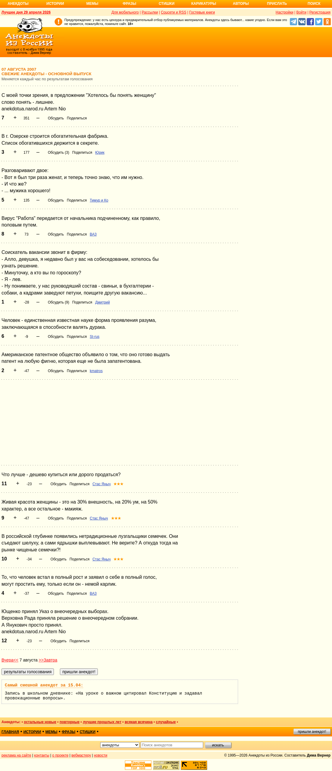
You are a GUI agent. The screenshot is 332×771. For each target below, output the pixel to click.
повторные (69, 722)
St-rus (94, 337)
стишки (87, 732)
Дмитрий (102, 302)
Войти (301, 12)
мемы (51, 732)
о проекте (60, 755)
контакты (41, 755)
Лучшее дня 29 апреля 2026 (26, 12)
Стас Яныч (101, 484)
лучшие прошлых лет (102, 722)
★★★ (118, 484)
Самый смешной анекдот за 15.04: (44, 685)
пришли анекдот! (312, 731)
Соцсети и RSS (173, 12)
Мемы (92, 4)
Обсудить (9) (58, 302)
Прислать (277, 4)
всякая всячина (139, 722)
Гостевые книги (202, 12)
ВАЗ (93, 234)
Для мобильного (125, 12)
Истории (55, 4)
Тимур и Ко (99, 200)
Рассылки (150, 12)
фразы (68, 732)
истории (32, 732)
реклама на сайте (16, 755)
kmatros (96, 371)
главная (10, 732)
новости (100, 755)
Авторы (241, 4)
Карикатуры (203, 4)
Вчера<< (10, 660)
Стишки (166, 4)
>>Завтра (48, 660)
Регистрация (319, 12)
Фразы (129, 4)
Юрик (99, 152)
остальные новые (40, 722)
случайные (166, 722)
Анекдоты (18, 4)
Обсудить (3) (58, 152)
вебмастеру (81, 755)
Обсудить (56, 118)
